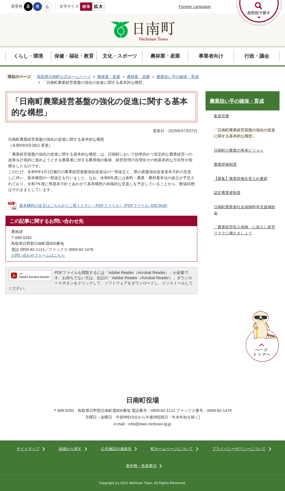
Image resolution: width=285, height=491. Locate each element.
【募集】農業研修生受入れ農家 (240, 178)
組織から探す (70, 448)
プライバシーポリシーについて (239, 448)
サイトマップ (27, 448)
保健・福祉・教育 (74, 56)
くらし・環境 (28, 56)
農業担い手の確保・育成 (177, 76)
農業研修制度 (225, 164)
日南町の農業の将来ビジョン (239, 150)
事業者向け (211, 56)
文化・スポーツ (119, 56)
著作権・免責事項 (141, 466)
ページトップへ (263, 335)
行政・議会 (256, 56)
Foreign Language (195, 6)
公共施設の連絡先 (116, 448)
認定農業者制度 (227, 192)
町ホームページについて (172, 448)
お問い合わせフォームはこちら (38, 255)
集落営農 (221, 116)
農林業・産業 (165, 56)
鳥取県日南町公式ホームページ (64, 76)
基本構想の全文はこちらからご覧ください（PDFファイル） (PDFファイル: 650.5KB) (93, 205)
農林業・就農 (138, 76)
